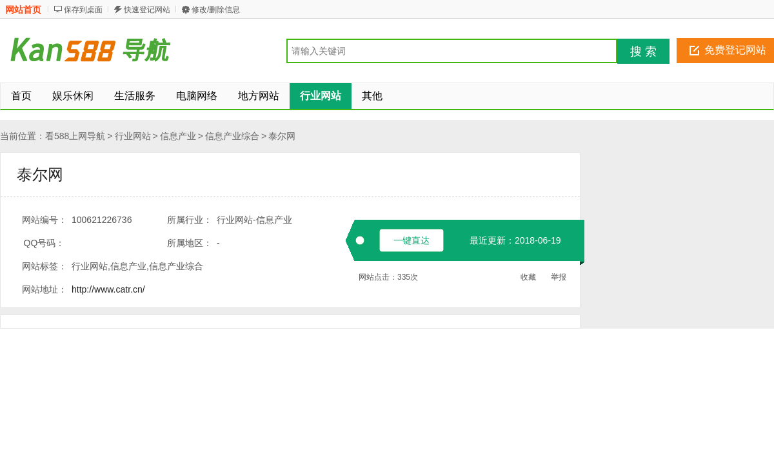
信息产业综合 (232, 136)
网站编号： (44, 220)
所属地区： (189, 243)
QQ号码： (44, 243)
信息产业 (178, 136)
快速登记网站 (147, 9)
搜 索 (643, 51)
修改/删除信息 (216, 9)
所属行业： (189, 220)
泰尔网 (281, 136)
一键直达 (411, 240)
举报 (558, 277)
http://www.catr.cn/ (108, 289)
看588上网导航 (75, 136)
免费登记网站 (735, 49)
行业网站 (133, 136)
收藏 (528, 277)
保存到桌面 (83, 9)
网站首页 (23, 10)
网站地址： (44, 289)
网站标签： (44, 266)
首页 (21, 95)
